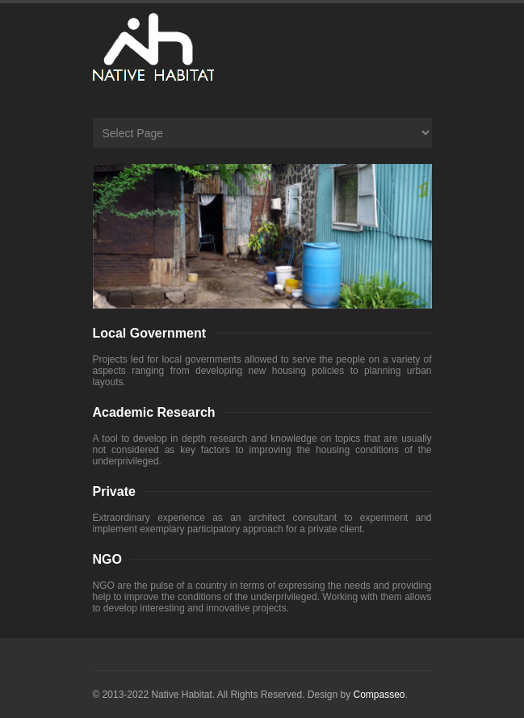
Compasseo (379, 694)
